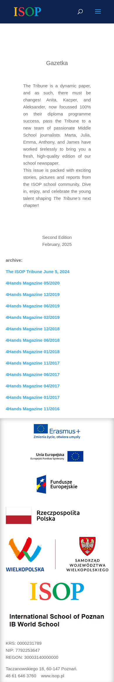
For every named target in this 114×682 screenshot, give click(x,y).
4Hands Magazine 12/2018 (33, 328)
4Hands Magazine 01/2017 (33, 397)
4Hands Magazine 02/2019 (33, 317)
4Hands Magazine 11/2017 (33, 362)
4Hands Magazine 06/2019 (33, 305)
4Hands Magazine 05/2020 (33, 282)
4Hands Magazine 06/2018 (33, 340)
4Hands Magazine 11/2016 (33, 408)
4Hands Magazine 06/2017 (33, 374)
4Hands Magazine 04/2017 (33, 385)
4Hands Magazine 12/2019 (33, 294)
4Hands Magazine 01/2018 (33, 351)
